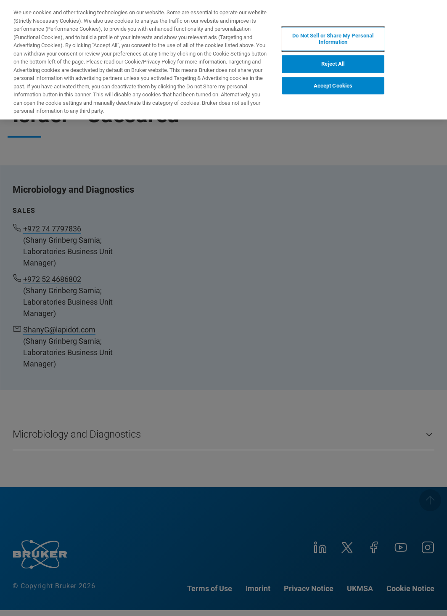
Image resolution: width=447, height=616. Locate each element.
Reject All (332, 64)
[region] (223, 59)
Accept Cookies (333, 85)
